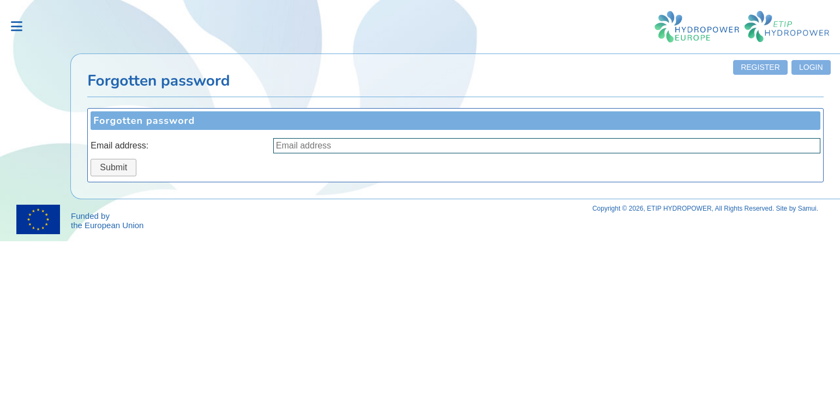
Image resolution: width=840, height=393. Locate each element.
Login (811, 67)
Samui (807, 208)
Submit (113, 167)
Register (760, 67)
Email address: (119, 145)
